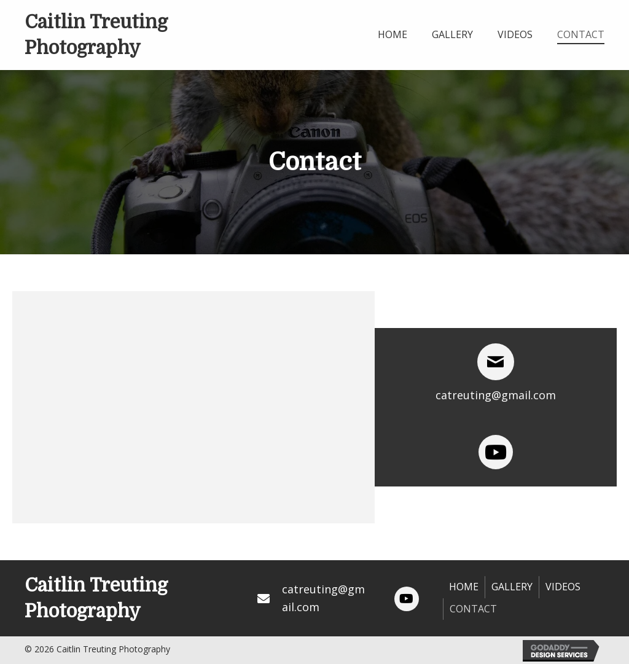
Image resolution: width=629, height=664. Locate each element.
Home (464, 586)
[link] (392, 33)
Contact (473, 608)
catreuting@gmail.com (496, 395)
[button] (406, 599)
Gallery (512, 586)
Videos (562, 586)
